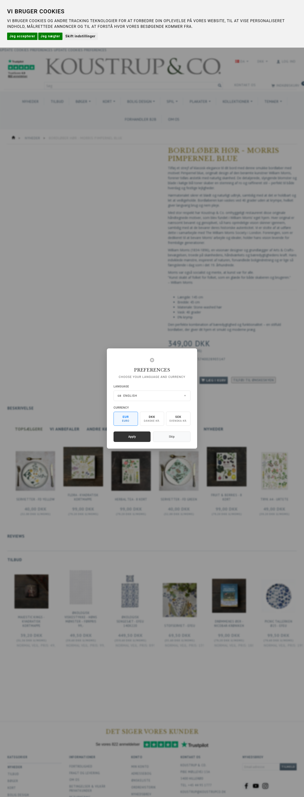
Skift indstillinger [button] (80, 36)
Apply (132, 436)
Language (121, 386)
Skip (172, 436)
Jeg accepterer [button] (22, 36)
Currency (121, 407)
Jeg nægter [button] (50, 36)
